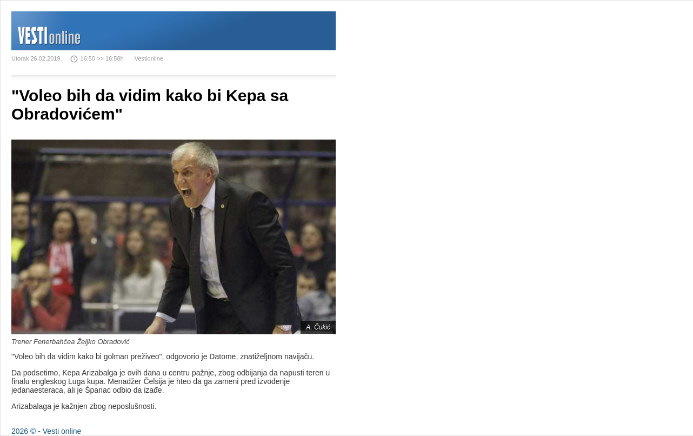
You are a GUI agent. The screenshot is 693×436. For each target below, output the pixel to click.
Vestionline (149, 58)
